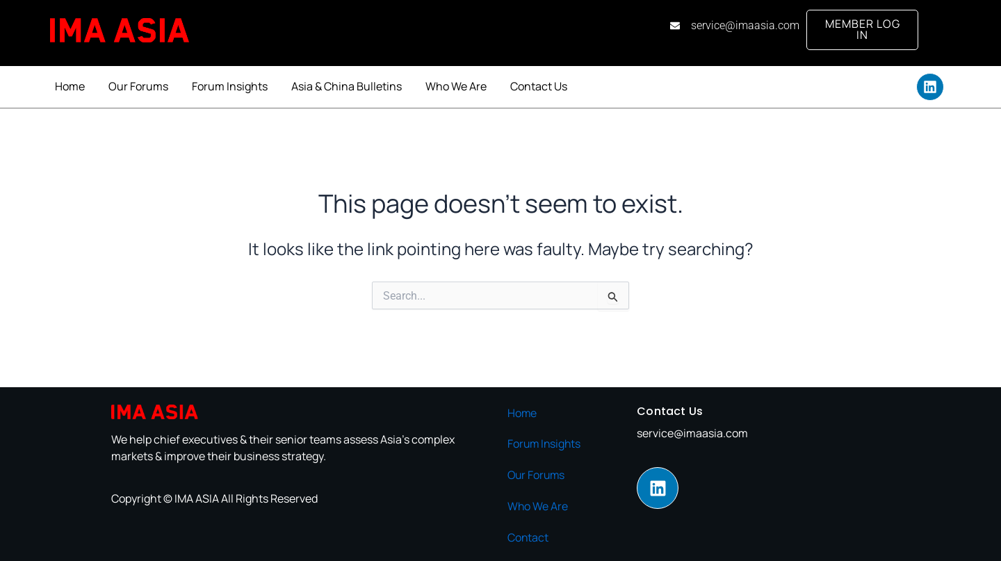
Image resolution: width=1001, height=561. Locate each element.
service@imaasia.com (692, 433)
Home (70, 86)
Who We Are (456, 86)
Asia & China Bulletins (346, 86)
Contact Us (538, 86)
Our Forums (138, 86)
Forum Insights (230, 86)
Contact (528, 536)
